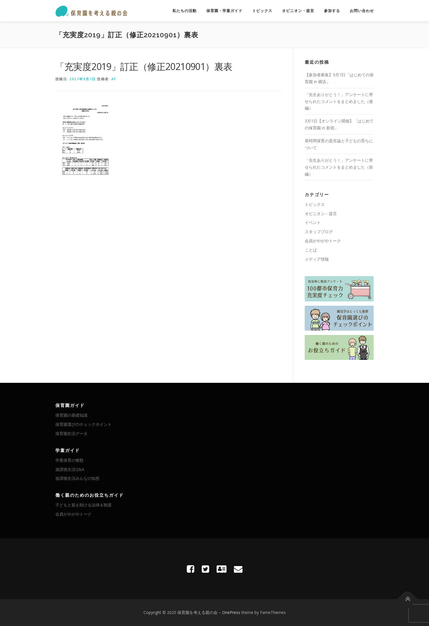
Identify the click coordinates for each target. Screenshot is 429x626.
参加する (332, 11)
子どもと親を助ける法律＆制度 (83, 505)
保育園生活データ (71, 433)
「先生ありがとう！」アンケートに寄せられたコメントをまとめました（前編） (339, 167)
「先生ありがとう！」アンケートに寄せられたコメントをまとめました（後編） (339, 101)
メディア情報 (317, 259)
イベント (313, 222)
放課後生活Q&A (69, 469)
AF (113, 79)
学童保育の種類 (69, 460)
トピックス (262, 11)
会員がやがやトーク (323, 240)
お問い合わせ (362, 11)
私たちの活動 (184, 11)
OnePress (231, 612)
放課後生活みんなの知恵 (77, 478)
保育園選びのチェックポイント (83, 424)
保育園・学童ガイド (224, 11)
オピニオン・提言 (298, 11)
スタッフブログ (319, 231)
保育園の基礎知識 (71, 415)
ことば (311, 250)
